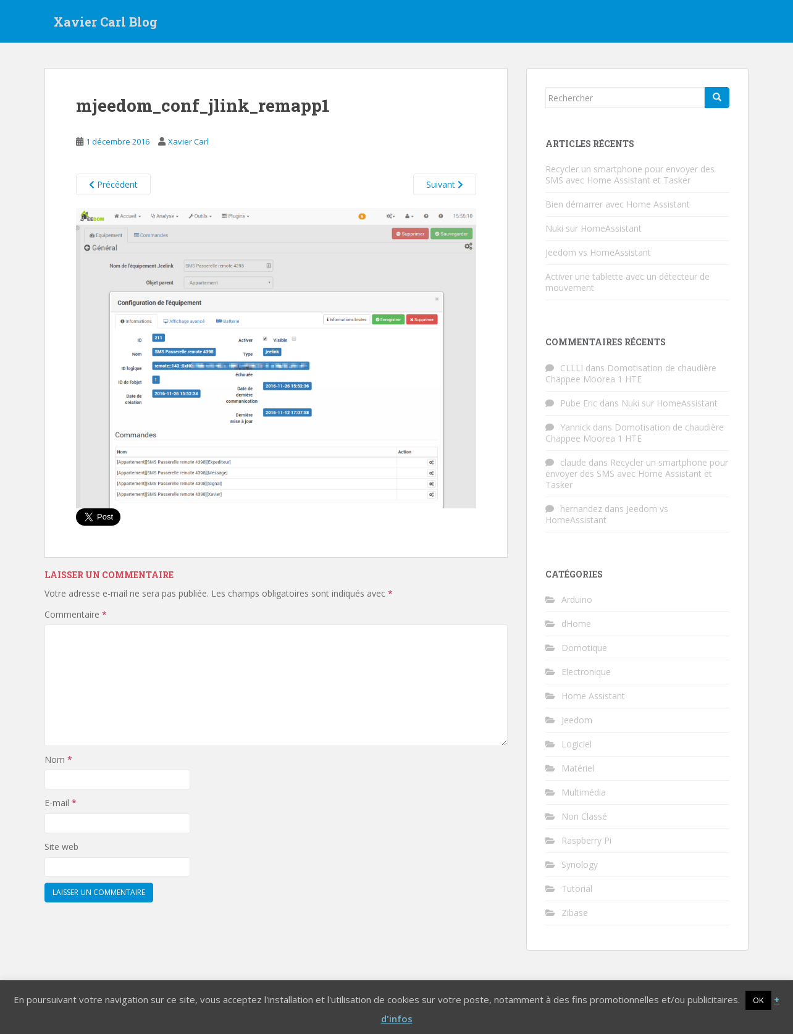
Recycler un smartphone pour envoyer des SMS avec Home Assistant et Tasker (630, 174)
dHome (576, 623)
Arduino (576, 599)
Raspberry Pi (586, 840)
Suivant (444, 184)
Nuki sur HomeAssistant (593, 228)
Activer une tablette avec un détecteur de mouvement (627, 282)
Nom (58, 759)
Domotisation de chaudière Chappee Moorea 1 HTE (630, 373)
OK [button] (758, 1000)
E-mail (60, 803)
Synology (579, 864)
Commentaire (75, 614)
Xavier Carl (188, 141)
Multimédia (583, 792)
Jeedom (576, 720)
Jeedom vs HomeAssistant (598, 252)
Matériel (577, 768)
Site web (61, 846)
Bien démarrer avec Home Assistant (617, 204)
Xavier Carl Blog (105, 22)
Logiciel (576, 744)
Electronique (586, 672)
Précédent (113, 184)
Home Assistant (593, 696)
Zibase (574, 912)
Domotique (584, 648)
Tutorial (576, 888)
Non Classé (584, 816)
